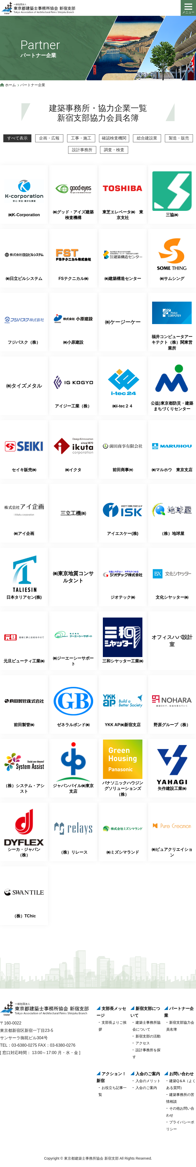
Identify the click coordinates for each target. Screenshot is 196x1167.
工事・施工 (81, 138)
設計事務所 (82, 150)
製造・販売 (179, 138)
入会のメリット (148, 1081)
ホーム (10, 85)
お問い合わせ (181, 1074)
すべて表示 (17, 138)
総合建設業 (147, 138)
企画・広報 (49, 138)
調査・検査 (114, 150)
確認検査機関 (114, 138)
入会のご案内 (148, 1074)
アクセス (143, 1043)
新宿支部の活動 (148, 1036)
